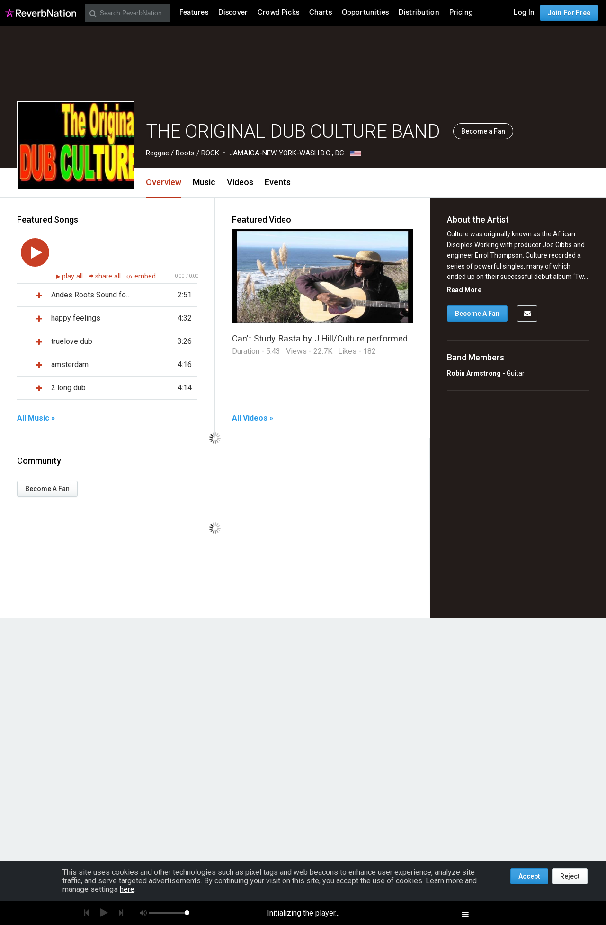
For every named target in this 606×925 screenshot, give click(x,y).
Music (204, 182)
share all (106, 276)
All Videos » (252, 418)
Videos (240, 182)
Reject (569, 876)
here (127, 889)
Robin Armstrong (474, 373)
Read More (464, 290)
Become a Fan (483, 131)
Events (278, 182)
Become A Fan (47, 489)
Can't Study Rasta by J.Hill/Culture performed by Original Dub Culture (365, 338)
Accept (529, 876)
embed (141, 276)
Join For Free (569, 13)
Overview (163, 182)
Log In (524, 13)
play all (73, 276)
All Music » (36, 418)
